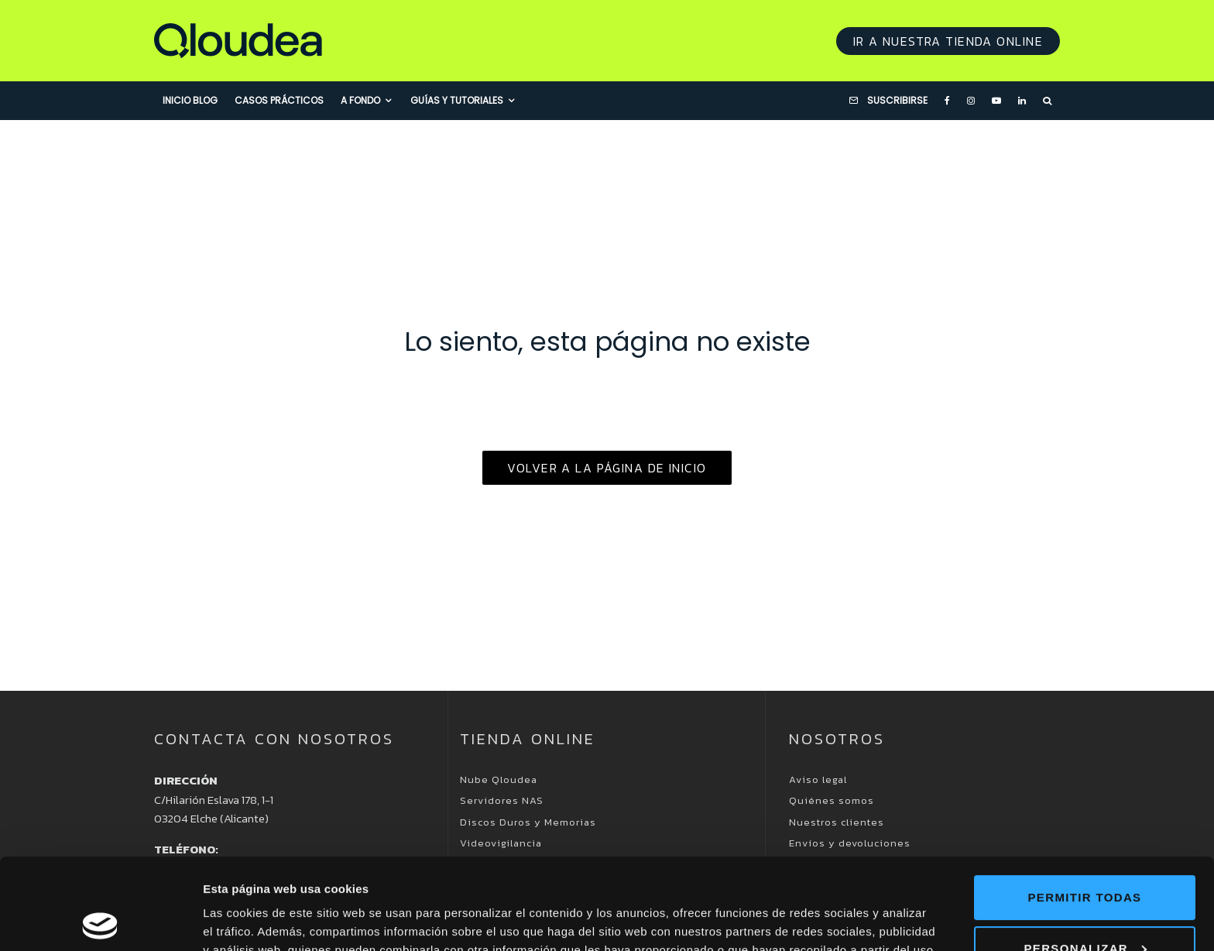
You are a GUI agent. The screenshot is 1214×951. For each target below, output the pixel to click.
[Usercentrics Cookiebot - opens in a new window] (100, 920)
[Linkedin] (1022, 100)
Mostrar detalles (248, 920)
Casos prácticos (279, 100)
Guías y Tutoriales (456, 100)
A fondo (360, 100)
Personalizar (1085, 856)
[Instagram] (971, 100)
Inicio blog (190, 100)
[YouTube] (996, 100)
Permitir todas (1085, 806)
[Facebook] (947, 100)
